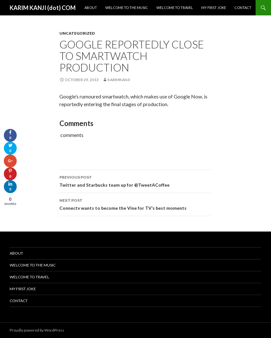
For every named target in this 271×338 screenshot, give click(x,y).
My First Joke (213, 7)
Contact (242, 7)
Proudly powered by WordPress (37, 330)
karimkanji (119, 79)
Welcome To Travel (174, 7)
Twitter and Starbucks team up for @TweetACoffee (135, 180)
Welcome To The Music (126, 7)
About (90, 7)
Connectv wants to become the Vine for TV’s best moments (135, 204)
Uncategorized (77, 33)
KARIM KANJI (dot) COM (43, 7)
